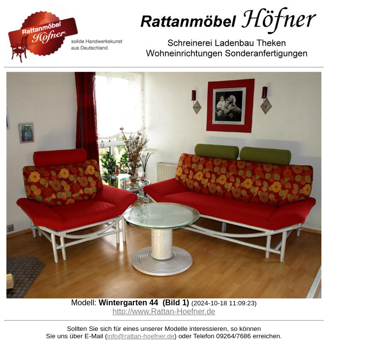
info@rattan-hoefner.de (141, 336)
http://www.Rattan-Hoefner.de (164, 311)
